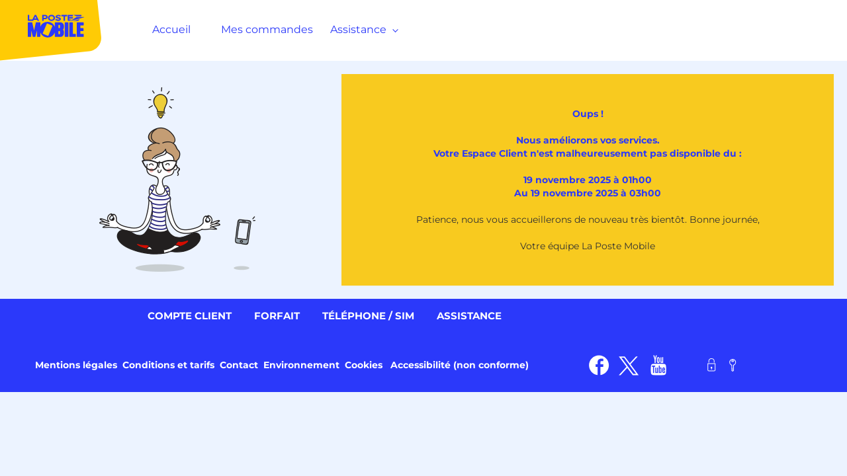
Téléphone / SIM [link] (368, 315)
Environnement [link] (301, 365)
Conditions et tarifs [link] (168, 365)
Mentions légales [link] (76, 365)
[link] (599, 365)
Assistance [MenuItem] (361, 29)
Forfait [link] (277, 315)
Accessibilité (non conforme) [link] (459, 365)
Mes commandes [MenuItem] (267, 29)
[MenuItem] (51, 29)
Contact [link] (239, 365)
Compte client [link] (190, 315)
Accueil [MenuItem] (171, 29)
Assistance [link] (469, 315)
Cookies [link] (363, 365)
